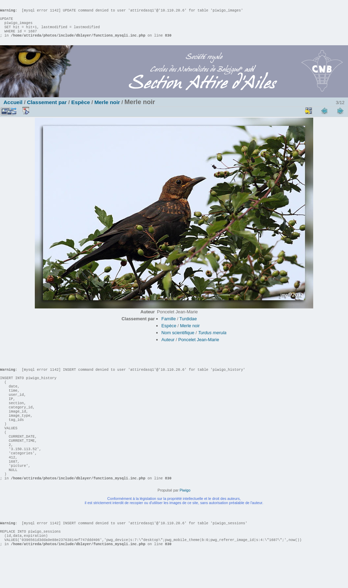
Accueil (13, 109)
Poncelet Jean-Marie (198, 346)
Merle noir (107, 109)
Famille (168, 325)
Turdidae (188, 325)
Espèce (80, 109)
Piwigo (185, 518)
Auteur (168, 346)
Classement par (46, 109)
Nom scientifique (178, 339)
